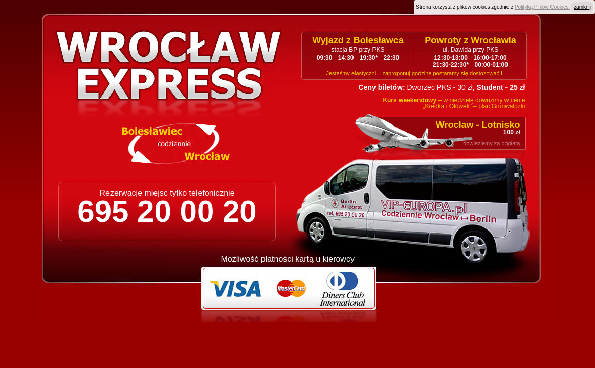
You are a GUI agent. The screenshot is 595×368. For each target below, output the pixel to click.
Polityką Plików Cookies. (542, 7)
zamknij (582, 7)
